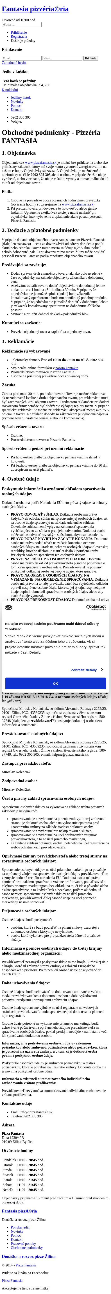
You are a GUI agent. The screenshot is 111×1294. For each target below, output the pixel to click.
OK (55, 683)
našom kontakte (66, 368)
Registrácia (19, 36)
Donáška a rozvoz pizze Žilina (29, 1256)
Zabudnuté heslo (14, 63)
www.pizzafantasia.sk (40, 162)
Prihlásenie (19, 32)
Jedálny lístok (21, 97)
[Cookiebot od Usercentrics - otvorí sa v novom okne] (86, 608)
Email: (15, 1112)
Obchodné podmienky (27, 1248)
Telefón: (17, 1116)
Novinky (17, 101)
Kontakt (17, 110)
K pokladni (10, 90)
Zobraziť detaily (84, 670)
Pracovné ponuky (23, 1243)
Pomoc (16, 105)
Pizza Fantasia (26, 1265)
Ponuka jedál (20, 1227)
